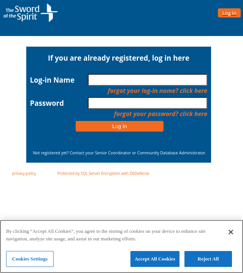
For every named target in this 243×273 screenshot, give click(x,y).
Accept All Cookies (155, 262)
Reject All (208, 262)
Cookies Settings (30, 262)
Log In (119, 126)
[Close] (230, 235)
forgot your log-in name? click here (157, 90)
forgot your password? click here (160, 114)
